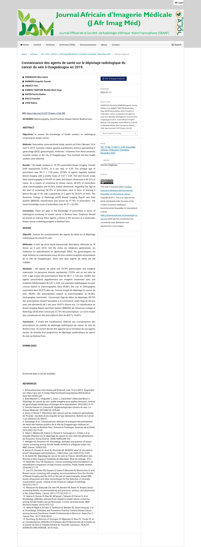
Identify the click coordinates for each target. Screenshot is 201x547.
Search (176, 44)
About (104, 45)
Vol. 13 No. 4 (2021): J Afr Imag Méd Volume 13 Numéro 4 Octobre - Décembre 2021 (76, 54)
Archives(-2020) (67, 45)
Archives (50, 45)
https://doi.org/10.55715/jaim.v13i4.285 (46, 113)
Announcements (88, 45)
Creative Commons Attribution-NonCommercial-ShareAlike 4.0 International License (117, 190)
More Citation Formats (112, 133)
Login (179, 2)
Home (24, 45)
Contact (116, 45)
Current (37, 45)
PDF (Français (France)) (115, 79)
